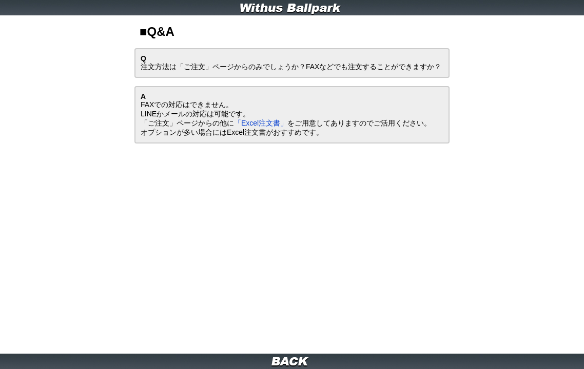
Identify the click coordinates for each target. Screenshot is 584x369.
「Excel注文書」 (217, 93)
